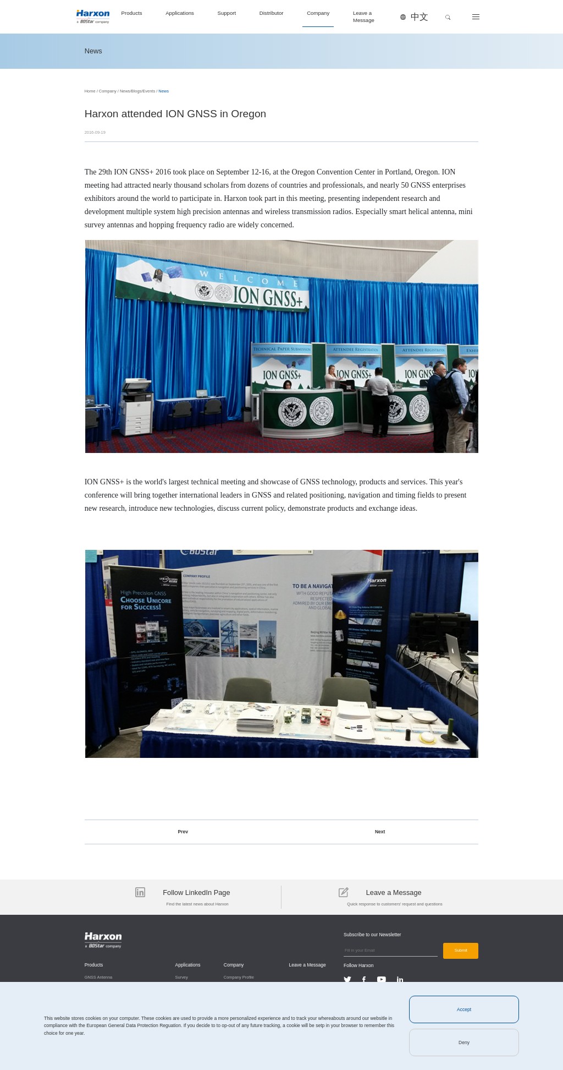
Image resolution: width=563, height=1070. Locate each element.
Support (227, 13)
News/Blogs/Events (137, 91)
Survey (181, 977)
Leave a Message (363, 16)
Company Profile (239, 977)
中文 (419, 16)
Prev (183, 831)
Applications (179, 13)
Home (90, 91)
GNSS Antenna (99, 977)
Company (318, 13)
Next (380, 831)
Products (132, 13)
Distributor (272, 13)
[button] (448, 17)
